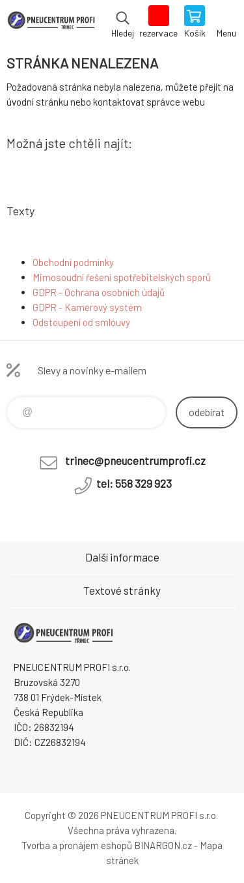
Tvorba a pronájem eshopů (76, 845)
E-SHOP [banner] (51, 23)
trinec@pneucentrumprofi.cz (135, 460)
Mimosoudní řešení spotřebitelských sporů (122, 277)
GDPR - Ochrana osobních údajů (99, 292)
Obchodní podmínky (73, 262)
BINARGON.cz (163, 845)
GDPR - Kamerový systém (87, 307)
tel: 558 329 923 (134, 483)
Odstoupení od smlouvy (81, 322)
